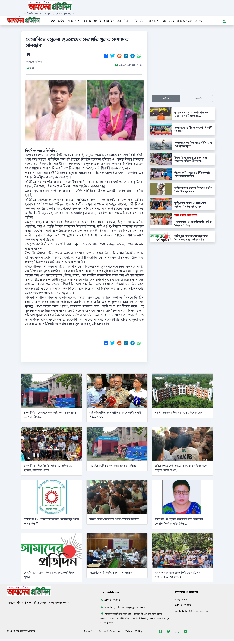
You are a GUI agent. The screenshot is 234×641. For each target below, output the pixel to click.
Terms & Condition (110, 631)
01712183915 (112, 600)
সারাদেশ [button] (72, 21)
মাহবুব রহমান (181, 600)
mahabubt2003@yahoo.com (192, 611)
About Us (89, 631)
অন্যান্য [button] (152, 21)
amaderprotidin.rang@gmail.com (124, 607)
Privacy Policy (134, 631)
